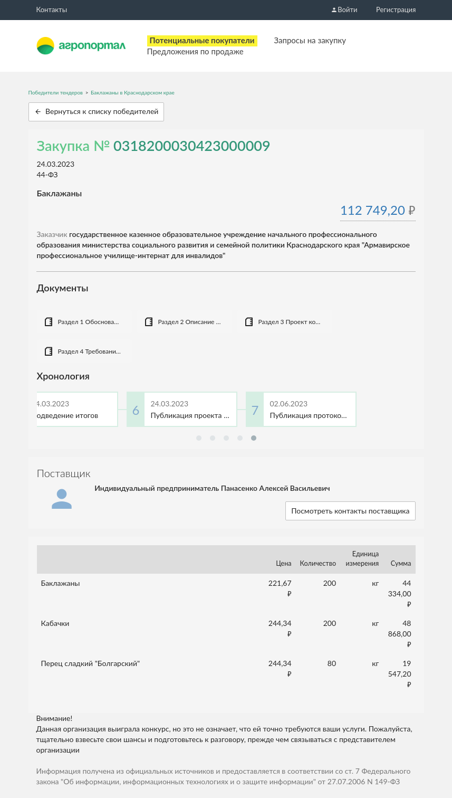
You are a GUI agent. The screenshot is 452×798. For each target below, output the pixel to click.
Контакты (52, 9)
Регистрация (396, 9)
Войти (344, 9)
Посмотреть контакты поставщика (350, 510)
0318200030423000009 (192, 145)
